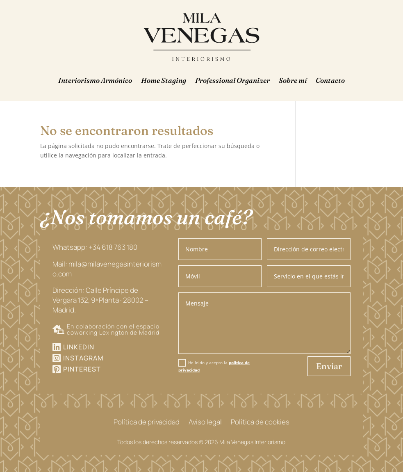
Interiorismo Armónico (95, 80)
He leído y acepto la (214, 366)
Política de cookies (260, 422)
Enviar (329, 366)
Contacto (330, 80)
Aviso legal (205, 422)
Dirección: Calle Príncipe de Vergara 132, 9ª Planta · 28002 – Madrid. (100, 300)
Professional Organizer (232, 80)
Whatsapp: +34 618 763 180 (94, 247)
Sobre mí (293, 80)
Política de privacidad (147, 422)
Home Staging (163, 80)
